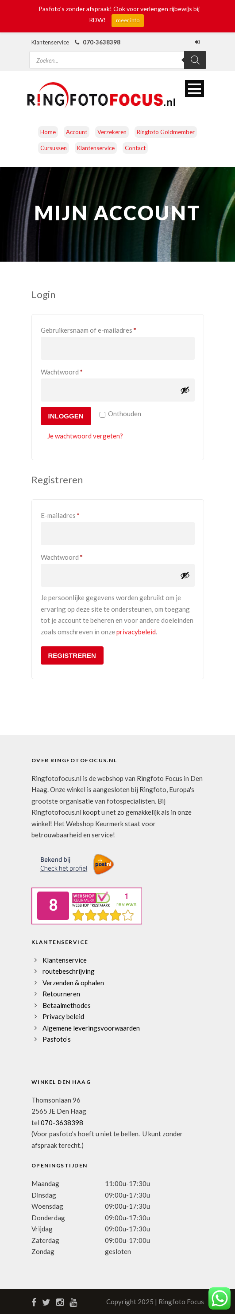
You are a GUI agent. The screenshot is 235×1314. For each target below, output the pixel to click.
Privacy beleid (63, 1016)
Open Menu (194, 88)
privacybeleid (136, 632)
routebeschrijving (68, 971)
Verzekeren (112, 131)
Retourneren (61, 994)
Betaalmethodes (66, 1005)
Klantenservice (96, 147)
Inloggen (66, 416)
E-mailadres (70, 514)
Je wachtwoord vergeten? (85, 436)
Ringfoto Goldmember (166, 131)
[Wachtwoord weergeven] (185, 390)
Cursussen (53, 147)
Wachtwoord (72, 370)
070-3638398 (62, 1123)
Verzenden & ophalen (73, 983)
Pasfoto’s (56, 1039)
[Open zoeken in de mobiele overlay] (117, 54)
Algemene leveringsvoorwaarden (91, 1028)
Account (76, 131)
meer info (127, 20)
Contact (135, 147)
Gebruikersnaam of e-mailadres (99, 328)
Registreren (72, 655)
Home (48, 131)
